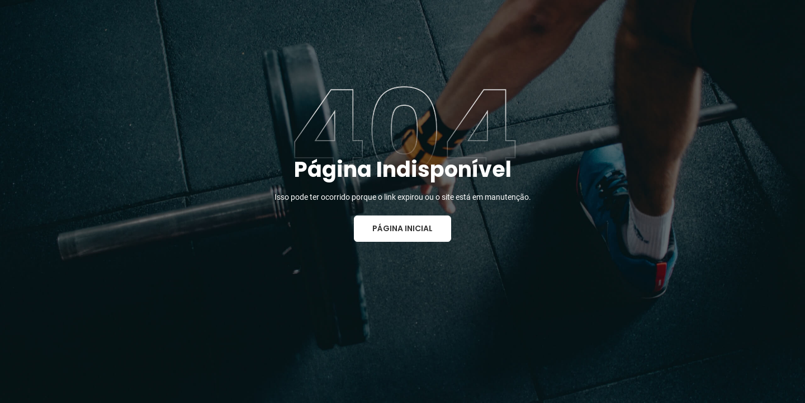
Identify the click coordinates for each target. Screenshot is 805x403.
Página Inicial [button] (402, 228)
